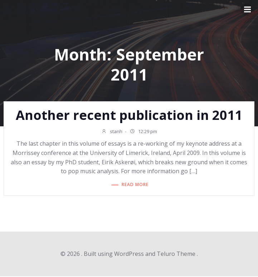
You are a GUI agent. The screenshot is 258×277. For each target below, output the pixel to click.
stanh (111, 132)
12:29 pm (143, 132)
